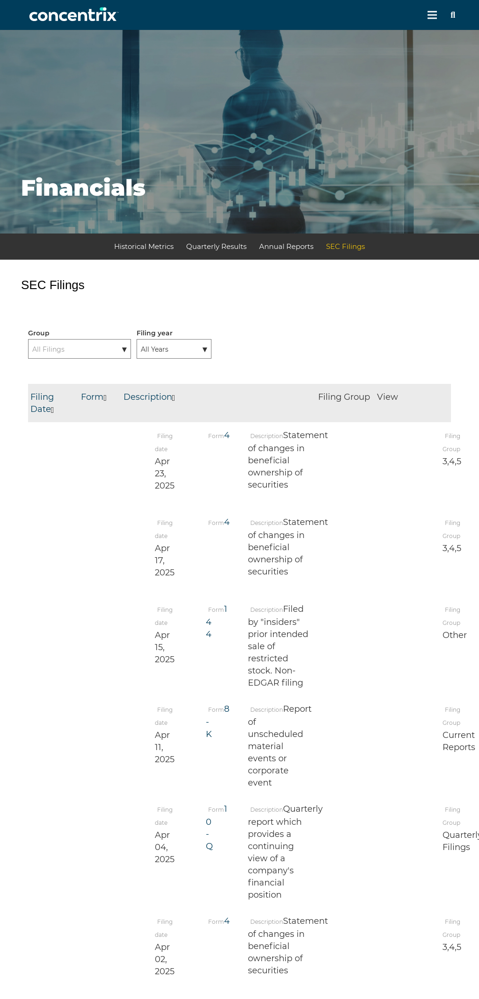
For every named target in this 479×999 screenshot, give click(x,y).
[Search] (452, 15)
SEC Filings (345, 246)
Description (151, 397)
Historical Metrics (144, 246)
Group (39, 333)
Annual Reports (286, 246)
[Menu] (432, 15)
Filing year (155, 333)
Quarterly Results (216, 246)
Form (96, 397)
